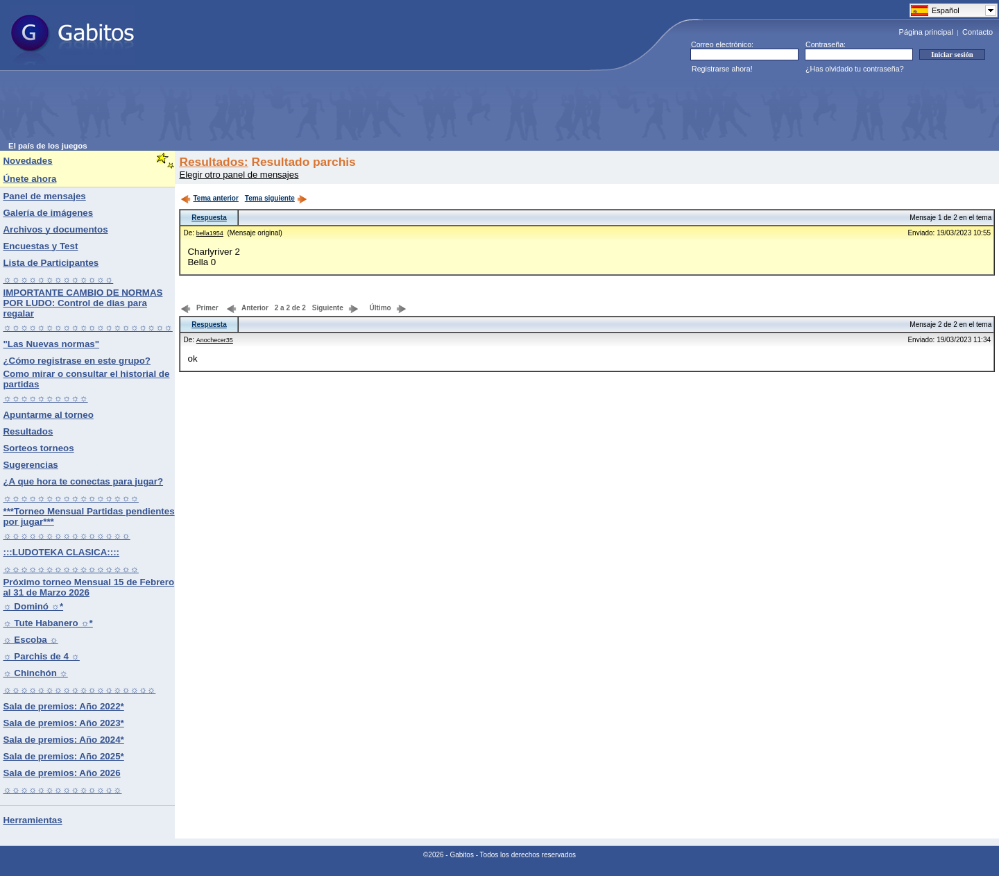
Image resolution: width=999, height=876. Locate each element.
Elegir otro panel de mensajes (238, 174)
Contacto (977, 32)
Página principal (926, 32)
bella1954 (209, 233)
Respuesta (209, 217)
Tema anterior (209, 198)
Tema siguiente (276, 198)
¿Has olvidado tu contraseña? (854, 69)
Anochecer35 (214, 340)
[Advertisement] (260, 110)
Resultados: (213, 162)
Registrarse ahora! (722, 69)
